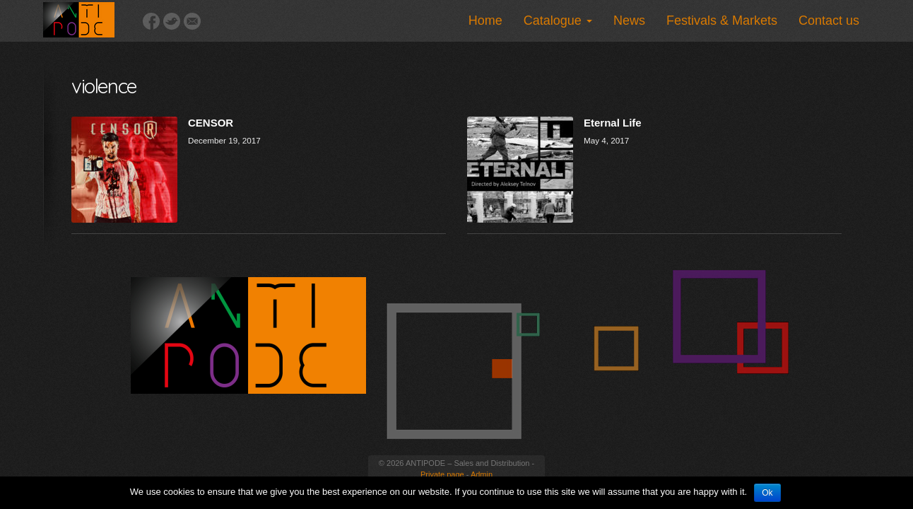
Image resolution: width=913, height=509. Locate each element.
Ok (767, 493)
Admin (482, 474)
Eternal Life (613, 123)
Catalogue (558, 20)
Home (485, 20)
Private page (442, 474)
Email (192, 21)
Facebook (151, 21)
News (629, 20)
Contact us (829, 20)
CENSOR (210, 123)
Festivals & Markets (721, 20)
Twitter (171, 21)
